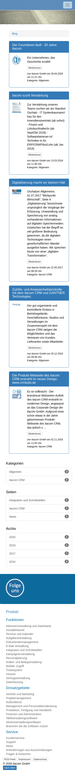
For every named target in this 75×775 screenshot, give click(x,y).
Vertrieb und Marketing (20, 694)
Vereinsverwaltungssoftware (23, 722)
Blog (15, 33)
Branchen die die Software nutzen (27, 726)
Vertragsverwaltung (18, 678)
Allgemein (39, 471)
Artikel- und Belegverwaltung (24, 662)
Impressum (24, 759)
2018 (39, 545)
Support (11, 742)
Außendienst (14, 702)
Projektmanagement (18, 698)
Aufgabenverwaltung (19, 638)
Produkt (12, 612)
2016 (39, 561)
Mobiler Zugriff (15, 666)
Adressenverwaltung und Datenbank (28, 626)
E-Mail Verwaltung (17, 646)
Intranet (10, 674)
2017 (39, 553)
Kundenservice (15, 738)
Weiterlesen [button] (34, 67)
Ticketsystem (14, 670)
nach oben (9, 767)
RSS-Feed (9, 759)
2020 (39, 537)
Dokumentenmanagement (22, 642)
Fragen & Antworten (18, 754)
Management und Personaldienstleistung (31, 706)
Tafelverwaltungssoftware (21, 718)
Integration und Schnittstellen (39, 500)
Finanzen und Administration (23, 714)
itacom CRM (39, 480)
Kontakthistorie (15, 630)
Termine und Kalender (19, 634)
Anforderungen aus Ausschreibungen (29, 750)
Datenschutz (40, 759)
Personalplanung (16, 658)
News (39, 516)
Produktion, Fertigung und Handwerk (29, 710)
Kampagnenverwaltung (20, 654)
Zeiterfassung (14, 682)
